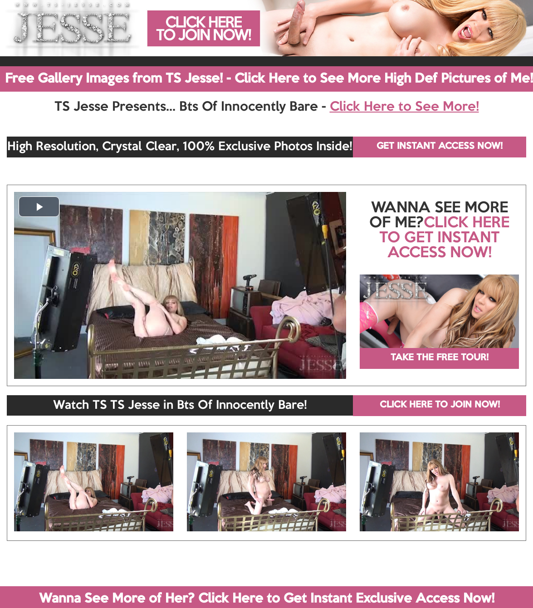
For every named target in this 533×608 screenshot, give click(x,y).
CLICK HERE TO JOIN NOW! (440, 405)
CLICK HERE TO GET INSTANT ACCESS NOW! (444, 238)
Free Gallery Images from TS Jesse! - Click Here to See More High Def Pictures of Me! (269, 79)
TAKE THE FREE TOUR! (440, 358)
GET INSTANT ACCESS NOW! (440, 146)
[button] (39, 206)
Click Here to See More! (404, 107)
